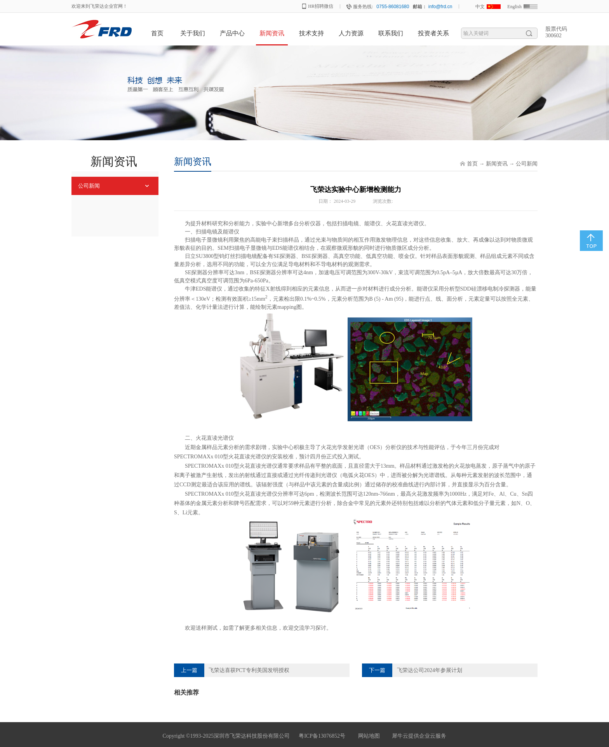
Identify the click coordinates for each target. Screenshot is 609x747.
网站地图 (367, 736)
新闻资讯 (497, 164)
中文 (480, 6)
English (514, 6)
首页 (157, 33)
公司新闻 (527, 164)
